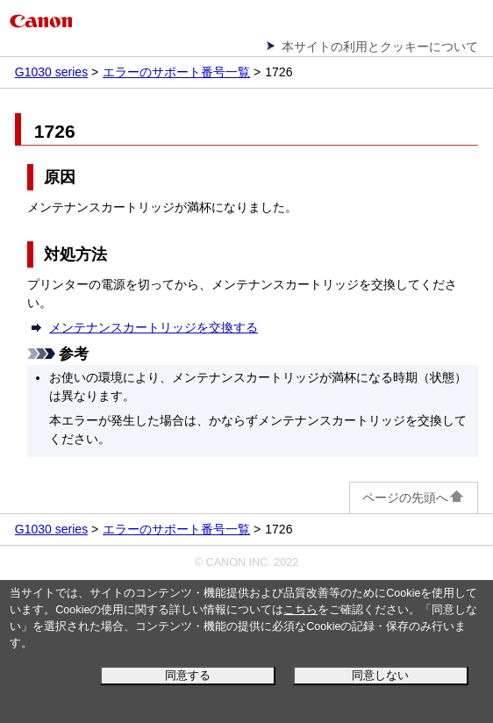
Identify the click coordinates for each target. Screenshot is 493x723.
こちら (300, 610)
